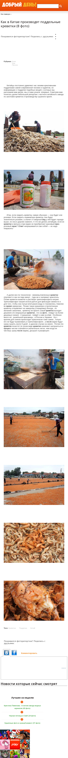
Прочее (15, 65)
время (9, 306)
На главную (5, 14)
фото (44, 313)
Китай (32, 628)
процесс (7, 328)
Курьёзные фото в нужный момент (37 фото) (22, 723)
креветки (8, 224)
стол (49, 315)
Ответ (21, 226)
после (49, 322)
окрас (14, 226)
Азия (14, 61)
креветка (50, 310)
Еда (13, 63)
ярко (57, 224)
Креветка (12, 628)
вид (43, 219)
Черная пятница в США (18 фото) (22, 716)
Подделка (23, 628)
